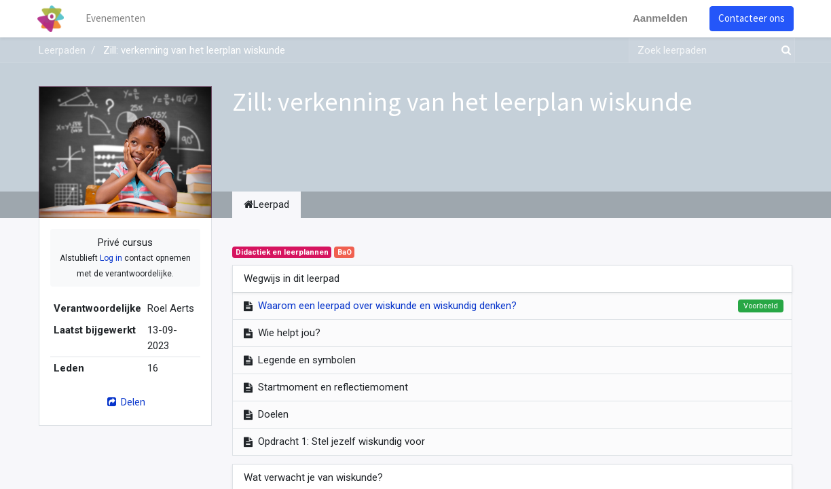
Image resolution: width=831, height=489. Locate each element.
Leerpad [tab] (266, 204)
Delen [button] (125, 401)
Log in (111, 258)
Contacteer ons (750, 18)
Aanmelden (658, 18)
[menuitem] (116, 18)
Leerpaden (62, 50)
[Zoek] (783, 50)
